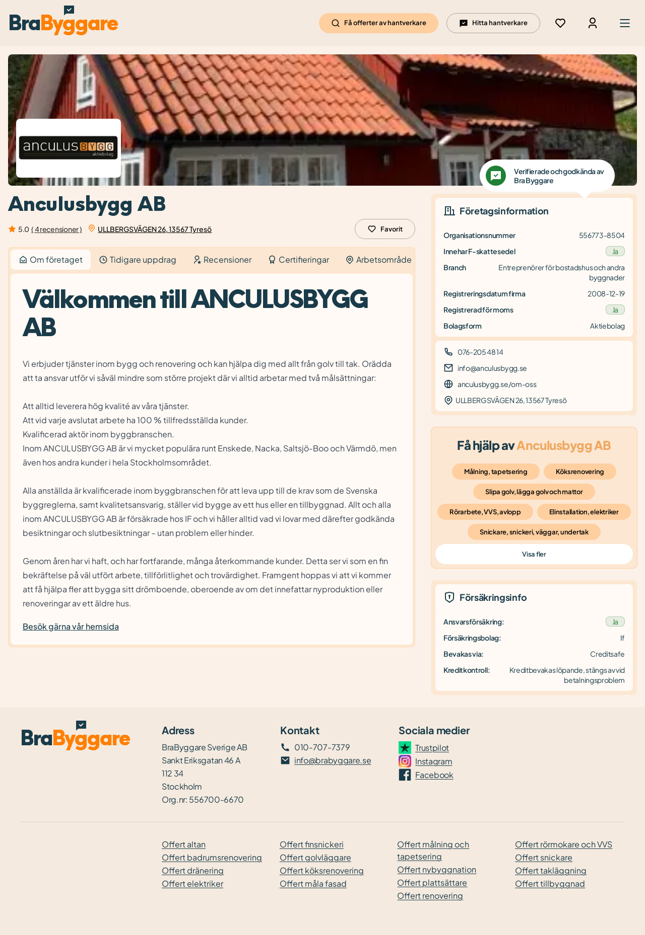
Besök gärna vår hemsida (71, 626)
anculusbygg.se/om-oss (497, 383)
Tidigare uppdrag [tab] (137, 259)
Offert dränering (193, 870)
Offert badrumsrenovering (212, 857)
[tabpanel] (211, 459)
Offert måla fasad (313, 883)
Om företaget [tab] (51, 260)
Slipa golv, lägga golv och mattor (534, 492)
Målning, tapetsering (496, 472)
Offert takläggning (551, 870)
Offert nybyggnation (436, 869)
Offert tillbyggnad (550, 883)
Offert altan (184, 844)
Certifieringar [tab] (298, 259)
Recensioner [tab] (221, 259)
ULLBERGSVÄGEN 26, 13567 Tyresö (155, 228)
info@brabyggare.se (332, 760)
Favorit (385, 228)
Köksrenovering (580, 472)
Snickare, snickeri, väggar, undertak (534, 532)
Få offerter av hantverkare (378, 23)
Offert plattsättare (432, 882)
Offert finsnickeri (312, 844)
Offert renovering (430, 895)
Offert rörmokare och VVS (563, 844)
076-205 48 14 (480, 351)
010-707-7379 (322, 747)
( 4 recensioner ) (56, 228)
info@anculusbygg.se (492, 367)
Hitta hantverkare (493, 23)
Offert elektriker (192, 883)
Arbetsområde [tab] (378, 259)
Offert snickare (543, 857)
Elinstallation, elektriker (584, 512)
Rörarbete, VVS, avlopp (485, 512)
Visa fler (534, 554)
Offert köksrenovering (322, 870)
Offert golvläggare (315, 857)
